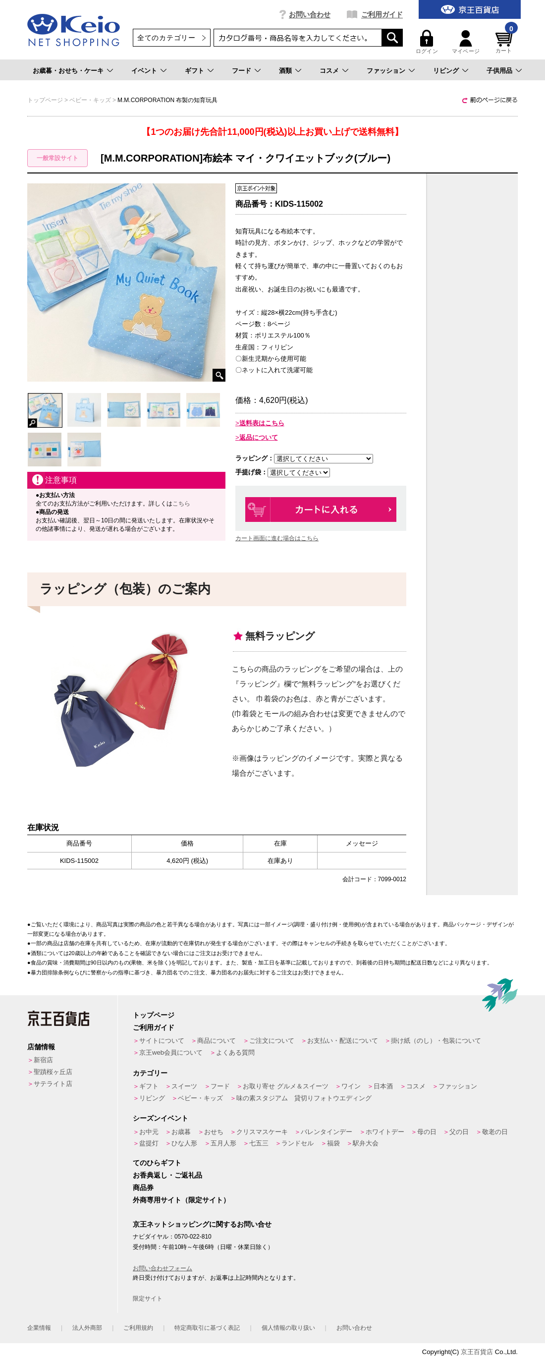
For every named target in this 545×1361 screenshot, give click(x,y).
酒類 (285, 70)
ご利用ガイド (382, 14)
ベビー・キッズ (200, 1098)
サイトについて (161, 1040)
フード (241, 70)
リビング (446, 70)
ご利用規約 (138, 1327)
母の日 (426, 1131)
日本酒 (383, 1086)
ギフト (194, 70)
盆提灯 (149, 1143)
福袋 (333, 1143)
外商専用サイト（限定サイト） (181, 1200)
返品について (258, 437)
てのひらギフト (157, 1163)
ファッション (386, 70)
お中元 (149, 1131)
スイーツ (184, 1086)
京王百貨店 (477, 1352)
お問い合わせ (309, 14)
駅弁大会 (366, 1143)
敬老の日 (495, 1131)
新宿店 (43, 1060)
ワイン (351, 1086)
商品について (216, 1040)
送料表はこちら (261, 423)
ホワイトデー (385, 1131)
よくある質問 (235, 1052)
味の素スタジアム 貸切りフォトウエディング (304, 1098)
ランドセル (297, 1143)
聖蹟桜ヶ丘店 (53, 1072)
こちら (181, 503)
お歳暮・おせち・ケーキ (68, 70)
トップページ (153, 1015)
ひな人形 (184, 1143)
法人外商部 (87, 1327)
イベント (144, 70)
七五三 (259, 1143)
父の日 (459, 1131)
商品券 (143, 1187)
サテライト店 (53, 1083)
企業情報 (39, 1327)
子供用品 (499, 70)
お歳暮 (181, 1131)
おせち (213, 1131)
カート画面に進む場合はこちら (277, 538)
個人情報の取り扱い (288, 1327)
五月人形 (223, 1143)
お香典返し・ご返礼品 (167, 1175)
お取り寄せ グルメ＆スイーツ (285, 1086)
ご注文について (271, 1040)
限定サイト (148, 1298)
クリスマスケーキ (262, 1131)
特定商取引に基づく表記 (207, 1327)
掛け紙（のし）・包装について (436, 1040)
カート (505, 42)
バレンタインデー (326, 1131)
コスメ (329, 70)
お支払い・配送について (342, 1040)
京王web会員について (171, 1052)
